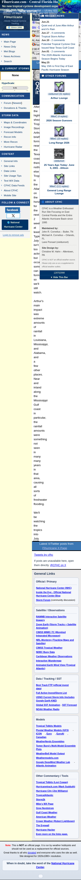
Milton (7, 13)
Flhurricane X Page (54, 548)
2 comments (58, 40)
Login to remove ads (13, 235)
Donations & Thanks (15, 107)
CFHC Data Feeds (14, 185)
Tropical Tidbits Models (49, 726)
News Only (10, 46)
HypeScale (8, 83)
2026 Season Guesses (59, 120)
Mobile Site (10, 195)
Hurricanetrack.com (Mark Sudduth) (55, 786)
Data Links (10, 170)
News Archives (12, 56)
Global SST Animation (48, 705)
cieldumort (59, 161)
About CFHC (11, 190)
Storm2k (40, 799)
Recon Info (10, 136)
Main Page (10, 41)
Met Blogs (9, 51)
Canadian (41, 737)
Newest (17, 102)
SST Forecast (69, 705)
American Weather (46, 816)
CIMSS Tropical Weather (49, 647)
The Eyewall (42, 825)
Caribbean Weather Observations (54, 656)
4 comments (58, 33)
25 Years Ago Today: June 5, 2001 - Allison (59, 166)
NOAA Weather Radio (47, 709)
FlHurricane (13, 17)
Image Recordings (14, 127)
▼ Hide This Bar (59, 277)
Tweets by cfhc (43, 554)
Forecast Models (13, 132)
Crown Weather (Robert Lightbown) (55, 821)
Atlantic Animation (46, 765)
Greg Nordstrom (45, 808)
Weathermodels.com (47, 758)
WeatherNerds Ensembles (50, 741)
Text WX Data (11, 180)
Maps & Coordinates (15, 122)
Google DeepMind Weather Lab (53, 762)
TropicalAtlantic (44, 795)
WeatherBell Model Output (50, 753)
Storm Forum (43, 600)
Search (8, 61)
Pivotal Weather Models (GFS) (52, 730)
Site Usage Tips (13, 175)
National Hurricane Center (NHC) (54, 588)
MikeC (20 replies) (59, 139)
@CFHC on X (58, 565)
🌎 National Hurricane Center (13, 224)
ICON (39, 733)
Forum (7, 102)
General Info (11, 161)
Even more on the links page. (52, 834)
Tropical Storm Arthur (53, 36)
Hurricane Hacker (45, 829)
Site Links (9, 166)
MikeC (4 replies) (59, 116)
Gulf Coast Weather (46, 812)
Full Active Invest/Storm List (51, 693)
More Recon (10, 141)
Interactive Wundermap (49, 660)
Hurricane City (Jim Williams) (52, 791)
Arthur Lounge (59, 98)
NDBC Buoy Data (45, 652)
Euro (49, 733)
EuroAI (60, 733)
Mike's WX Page (45, 803)
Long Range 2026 (59, 142)
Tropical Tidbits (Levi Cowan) (52, 782)
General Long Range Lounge (59, 192)
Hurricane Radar (13, 146)
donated (32, 852)
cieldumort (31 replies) (59, 94)
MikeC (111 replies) (59, 186)
